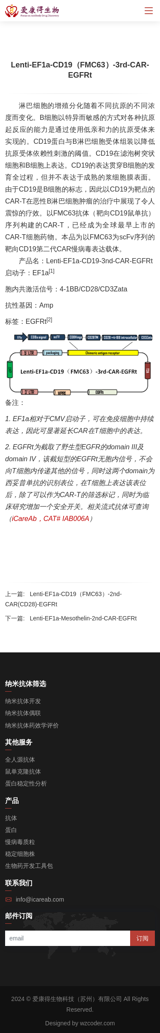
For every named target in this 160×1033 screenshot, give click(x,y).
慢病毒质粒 (20, 841)
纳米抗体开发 (23, 701)
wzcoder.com (97, 1023)
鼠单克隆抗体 (23, 771)
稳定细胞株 (20, 853)
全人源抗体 (20, 759)
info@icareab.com (40, 899)
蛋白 (11, 829)
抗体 (11, 818)
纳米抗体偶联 (23, 713)
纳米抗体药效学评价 (32, 725)
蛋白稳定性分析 (26, 783)
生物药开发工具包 (29, 865)
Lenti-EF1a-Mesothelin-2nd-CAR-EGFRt (83, 618)
